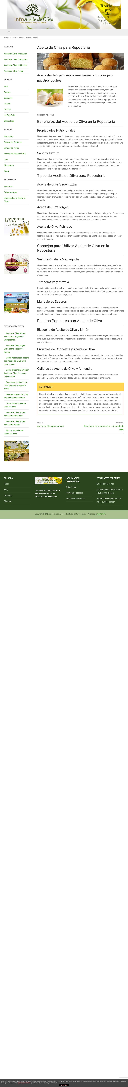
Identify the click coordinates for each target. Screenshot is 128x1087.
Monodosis (9, 165)
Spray (6, 171)
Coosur (7, 104)
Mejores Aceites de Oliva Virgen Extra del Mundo (16, 396)
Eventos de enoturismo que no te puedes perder (109, 500)
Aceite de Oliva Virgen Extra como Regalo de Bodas (14, 348)
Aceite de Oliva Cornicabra (15, 59)
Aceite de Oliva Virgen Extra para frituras (14, 423)
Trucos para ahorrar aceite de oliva (14, 432)
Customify (101, 514)
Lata (6, 159)
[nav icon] (9, 32)
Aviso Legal (71, 487)
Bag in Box (8, 136)
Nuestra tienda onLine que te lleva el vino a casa (110, 491)
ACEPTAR (64, 1085)
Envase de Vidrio (11, 148)
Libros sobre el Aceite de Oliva (15, 199)
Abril (6, 86)
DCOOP (7, 109)
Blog (6, 489)
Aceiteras (8, 186)
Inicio (6, 37)
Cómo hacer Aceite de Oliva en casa (15, 405)
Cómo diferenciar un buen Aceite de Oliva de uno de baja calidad (16, 373)
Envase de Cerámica (13, 142)
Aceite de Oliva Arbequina (15, 54)
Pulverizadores (10, 192)
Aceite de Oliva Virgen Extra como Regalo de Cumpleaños (14, 336)
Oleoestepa (9, 121)
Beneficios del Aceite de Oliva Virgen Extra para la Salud (15, 385)
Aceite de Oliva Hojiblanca (15, 65)
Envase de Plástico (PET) (15, 154)
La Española (9, 115)
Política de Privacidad (75, 498)
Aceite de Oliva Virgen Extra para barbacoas (14, 414)
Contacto (8, 495)
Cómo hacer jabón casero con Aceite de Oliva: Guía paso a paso (16, 361)
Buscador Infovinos (105, 484)
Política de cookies (74, 493)
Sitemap (7, 501)
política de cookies (24, 1083)
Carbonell (8, 98)
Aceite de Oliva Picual (13, 71)
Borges (7, 92)
